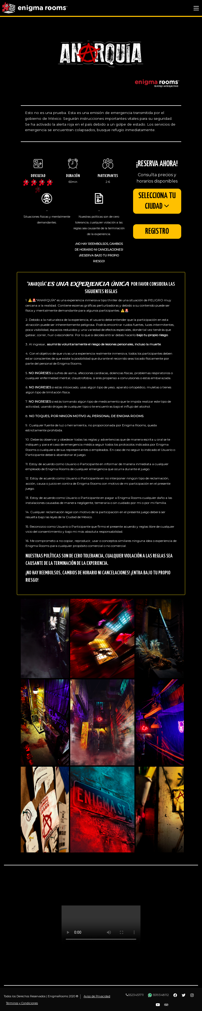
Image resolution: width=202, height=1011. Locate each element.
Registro (157, 232)
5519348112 (158, 995)
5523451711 (135, 995)
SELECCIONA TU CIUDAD (157, 201)
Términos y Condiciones (22, 1003)
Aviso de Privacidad (97, 996)
